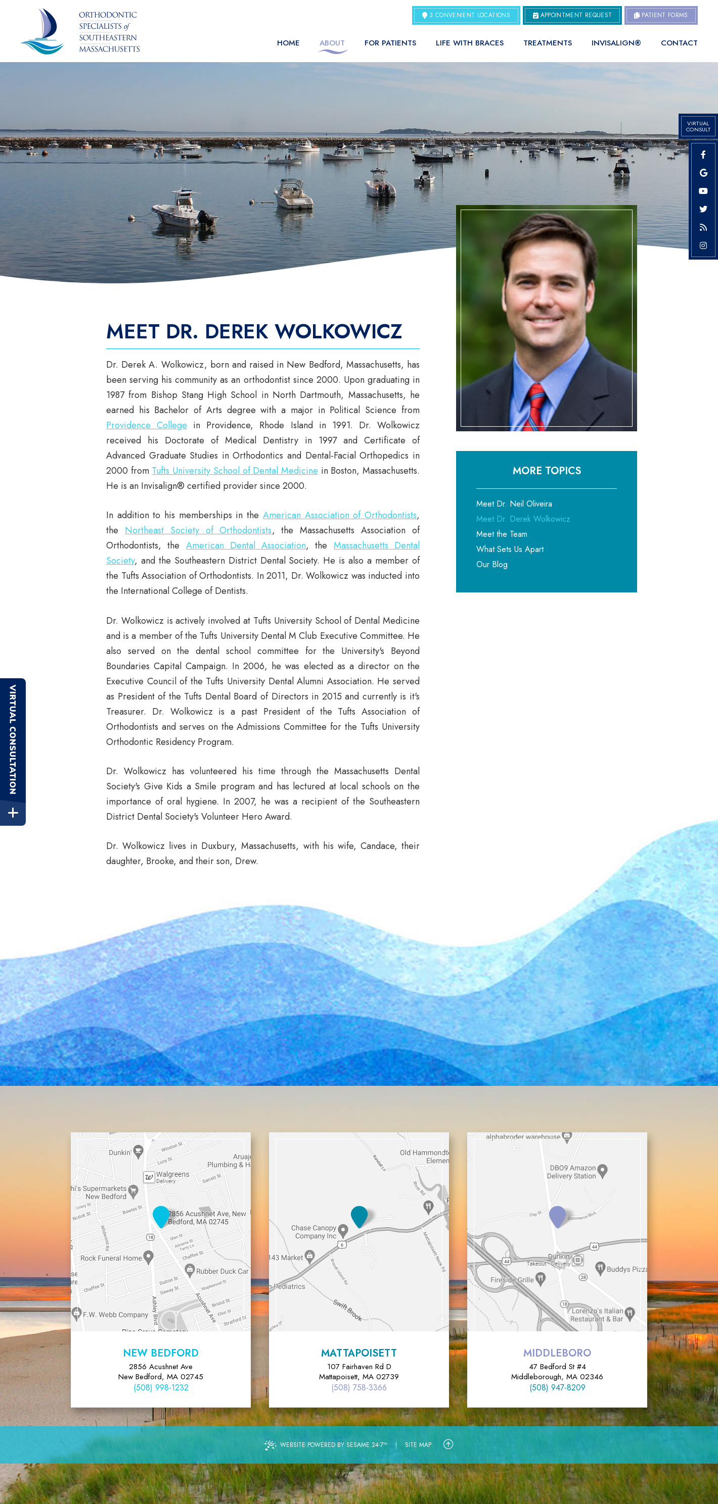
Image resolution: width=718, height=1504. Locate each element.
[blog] (703, 227)
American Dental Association (246, 545)
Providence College (146, 425)
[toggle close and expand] (13, 813)
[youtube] (703, 191)
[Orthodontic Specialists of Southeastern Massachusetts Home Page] (80, 31)
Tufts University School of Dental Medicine (235, 470)
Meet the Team (501, 534)
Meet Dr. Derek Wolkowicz (523, 519)
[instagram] (703, 245)
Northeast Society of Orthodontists (198, 530)
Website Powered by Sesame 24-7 (325, 1445)
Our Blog (492, 564)
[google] (703, 173)
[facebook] (703, 154)
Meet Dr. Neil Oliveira (514, 504)
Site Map (418, 1444)
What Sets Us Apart (510, 549)
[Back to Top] (448, 1444)
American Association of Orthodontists (340, 515)
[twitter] (703, 209)
